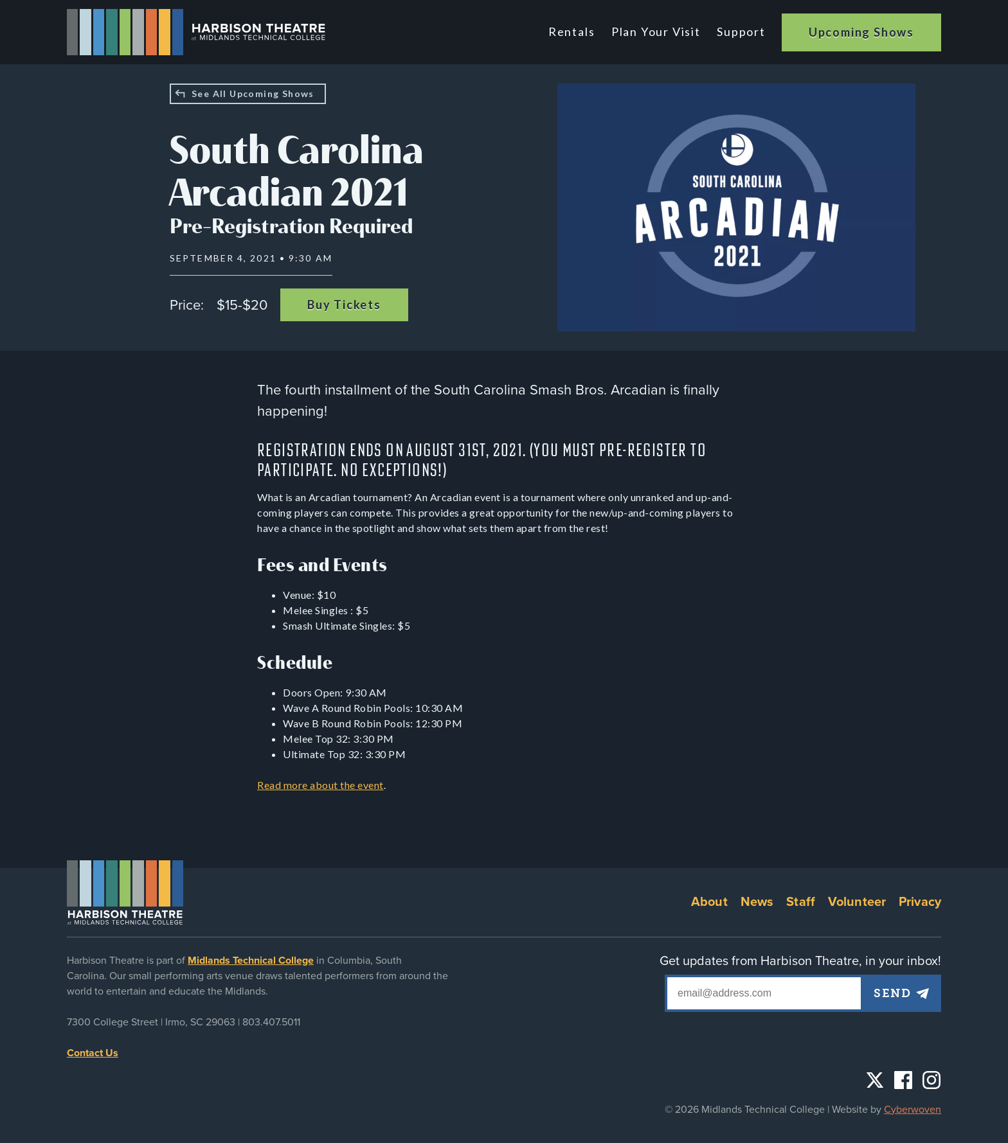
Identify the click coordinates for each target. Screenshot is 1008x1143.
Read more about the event (320, 785)
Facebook (903, 1080)
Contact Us (92, 1053)
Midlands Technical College (251, 960)
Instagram (931, 1080)
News (757, 902)
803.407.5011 (271, 1022)
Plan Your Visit (657, 31)
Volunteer (857, 902)
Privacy (920, 902)
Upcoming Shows (861, 32)
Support (741, 31)
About (709, 902)
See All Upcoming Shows (253, 93)
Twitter (875, 1080)
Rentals (575, 31)
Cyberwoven (912, 1109)
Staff (800, 902)
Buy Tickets (344, 304)
